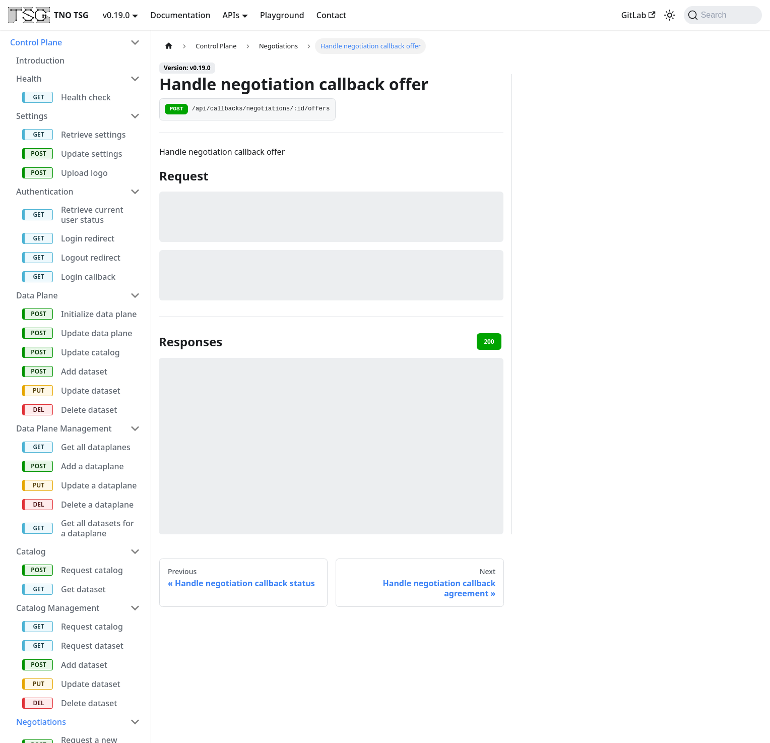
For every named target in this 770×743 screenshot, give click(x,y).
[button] (75, 42)
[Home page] (168, 46)
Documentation (180, 15)
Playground (282, 15)
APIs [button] (231, 15)
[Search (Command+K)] (723, 15)
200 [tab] (489, 341)
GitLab (638, 15)
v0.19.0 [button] (116, 15)
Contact (331, 15)
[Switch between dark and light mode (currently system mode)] (670, 15)
